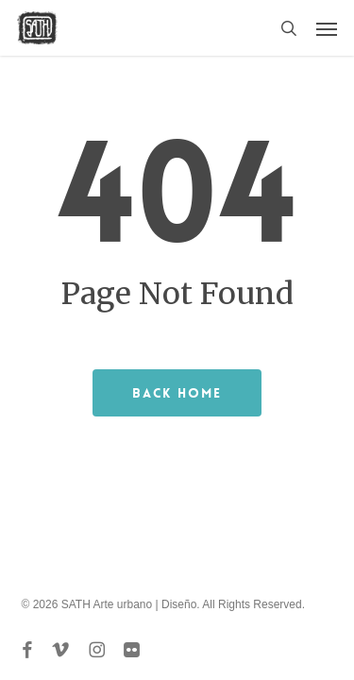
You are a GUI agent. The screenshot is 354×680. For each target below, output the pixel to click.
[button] (326, 28)
